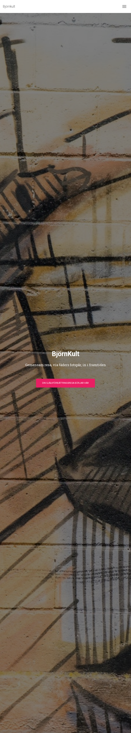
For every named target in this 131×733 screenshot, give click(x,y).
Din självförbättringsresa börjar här (65, 383)
